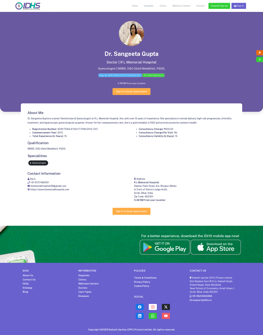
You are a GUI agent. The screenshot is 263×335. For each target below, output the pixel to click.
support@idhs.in (201, 300)
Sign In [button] (239, 6)
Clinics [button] (163, 6)
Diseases (83, 296)
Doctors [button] (201, 6)
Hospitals (84, 275)
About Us (28, 275)
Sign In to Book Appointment (131, 91)
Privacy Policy (142, 282)
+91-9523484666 (201, 296)
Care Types (84, 292)
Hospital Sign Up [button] (219, 6)
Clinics (82, 279)
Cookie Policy (141, 286)
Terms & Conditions (145, 277)
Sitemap (27, 287)
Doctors (82, 287)
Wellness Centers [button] (181, 6)
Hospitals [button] (149, 6)
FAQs (26, 283)
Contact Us (29, 279)
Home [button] (135, 6)
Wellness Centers (88, 283)
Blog (25, 292)
